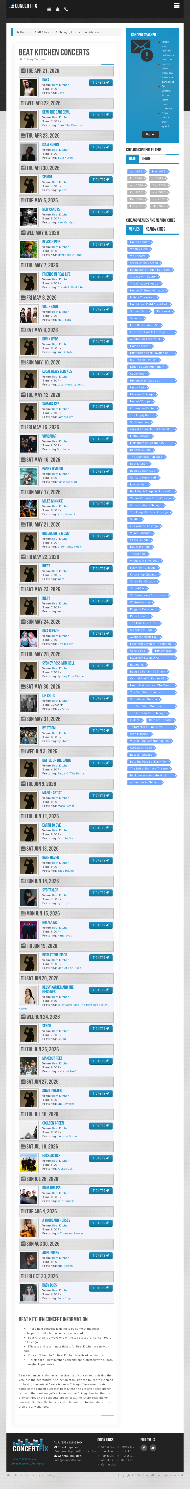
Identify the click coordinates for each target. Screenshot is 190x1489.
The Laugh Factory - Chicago (149, 512)
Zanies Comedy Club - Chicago (150, 498)
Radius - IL (136, 664)
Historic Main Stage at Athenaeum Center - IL (145, 381)
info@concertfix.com (68, 1460)
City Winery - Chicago (144, 526)
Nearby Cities (155, 229)
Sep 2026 (159, 185)
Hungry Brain (163, 650)
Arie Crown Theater (143, 276)
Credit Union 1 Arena (144, 262)
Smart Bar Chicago (142, 581)
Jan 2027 (159, 199)
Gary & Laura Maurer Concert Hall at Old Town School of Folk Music (151, 429)
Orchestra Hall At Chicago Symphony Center (147, 332)
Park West (163, 311)
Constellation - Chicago (145, 505)
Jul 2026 (157, 178)
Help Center (128, 1460)
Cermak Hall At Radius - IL (147, 678)
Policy (51, 1475)
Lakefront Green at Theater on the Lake (150, 644)
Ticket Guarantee (128, 1455)
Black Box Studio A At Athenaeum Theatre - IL (146, 658)
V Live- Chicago (140, 533)
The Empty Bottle (141, 415)
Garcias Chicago (141, 747)
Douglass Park (140, 547)
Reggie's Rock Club (142, 470)
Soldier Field (138, 311)
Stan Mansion (139, 734)
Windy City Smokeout (144, 560)
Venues (134, 229)
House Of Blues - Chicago (147, 290)
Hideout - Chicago (142, 394)
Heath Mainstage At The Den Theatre (149, 685)
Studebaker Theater (143, 699)
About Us (12, 1475)
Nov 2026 (158, 192)
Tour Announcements (108, 1451)
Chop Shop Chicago (143, 574)
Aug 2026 (136, 185)
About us (107, 1460)
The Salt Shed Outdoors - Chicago (147, 706)
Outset (134, 720)
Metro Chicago (139, 436)
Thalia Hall (137, 553)
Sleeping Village (141, 630)
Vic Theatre (137, 256)
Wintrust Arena (140, 602)
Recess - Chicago (141, 754)
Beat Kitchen (138, 463)
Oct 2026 (136, 192)
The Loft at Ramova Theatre (149, 768)
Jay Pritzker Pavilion (143, 359)
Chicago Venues (34, 59)
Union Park (137, 387)
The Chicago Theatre (144, 283)
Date (132, 158)
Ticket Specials (128, 1451)
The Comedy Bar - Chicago (147, 713)
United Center (139, 242)
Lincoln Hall (138, 484)
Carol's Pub (137, 650)
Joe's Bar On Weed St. (144, 325)
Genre (146, 158)
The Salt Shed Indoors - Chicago (146, 692)
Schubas (136, 318)
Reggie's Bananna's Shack (147, 671)
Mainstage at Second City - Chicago (148, 443)
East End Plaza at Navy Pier (148, 761)
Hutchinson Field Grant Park (149, 304)
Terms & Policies (128, 1446)
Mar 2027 (159, 206)
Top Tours (107, 1455)
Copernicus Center (142, 408)
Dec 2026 (136, 199)
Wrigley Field (139, 249)
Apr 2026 (136, 171)
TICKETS (101, 82)
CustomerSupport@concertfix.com (77, 1451)
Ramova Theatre (160, 720)
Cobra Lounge (139, 540)
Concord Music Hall (143, 477)
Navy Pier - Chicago (143, 567)
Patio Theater (139, 616)
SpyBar (135, 519)
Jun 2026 (136, 178)
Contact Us (108, 1464)
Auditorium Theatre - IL (145, 339)
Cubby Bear (137, 373)
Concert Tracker (108, 1446)
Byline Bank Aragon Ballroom (150, 269)
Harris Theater (139, 346)
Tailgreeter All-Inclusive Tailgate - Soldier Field (146, 727)
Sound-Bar (137, 588)
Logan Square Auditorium (147, 366)
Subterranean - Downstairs (148, 595)
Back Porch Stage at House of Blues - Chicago (150, 491)
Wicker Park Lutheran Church (149, 741)
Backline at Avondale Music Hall (148, 775)
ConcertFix (26, 6)
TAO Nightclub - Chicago (146, 456)
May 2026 (158, 171)
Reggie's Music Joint (143, 609)
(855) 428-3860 (71, 1442)
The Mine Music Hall (143, 623)
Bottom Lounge (140, 450)
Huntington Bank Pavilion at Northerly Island (149, 353)
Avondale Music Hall (144, 637)
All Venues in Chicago (144, 782)
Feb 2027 (136, 206)
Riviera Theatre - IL (142, 297)
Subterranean (139, 422)
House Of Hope (140, 401)
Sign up (150, 134)
